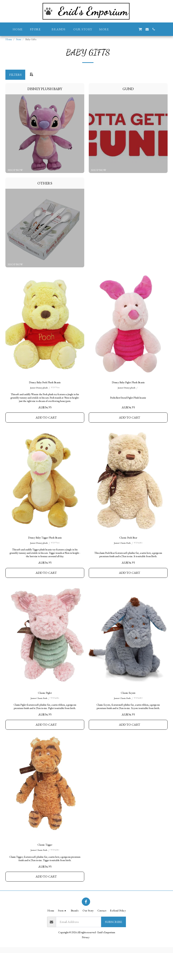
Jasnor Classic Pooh (122, 545)
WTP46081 (138, 545)
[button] (120, 29)
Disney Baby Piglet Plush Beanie (128, 383)
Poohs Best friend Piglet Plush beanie (128, 398)
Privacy (85, 943)
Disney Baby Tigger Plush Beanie (45, 539)
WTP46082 (55, 855)
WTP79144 (55, 388)
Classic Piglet (45, 696)
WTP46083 (138, 702)
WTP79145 (55, 545)
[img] (44, 324)
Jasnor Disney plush (39, 388)
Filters (15, 74)
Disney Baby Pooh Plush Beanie (45, 383)
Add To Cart (46, 419)
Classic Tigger (45, 849)
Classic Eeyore (128, 696)
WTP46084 (55, 702)
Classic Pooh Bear (128, 539)
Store (18, 39)
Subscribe (113, 927)
